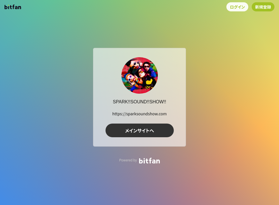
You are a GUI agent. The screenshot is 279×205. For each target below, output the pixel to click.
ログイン (237, 7)
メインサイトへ (139, 130)
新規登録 (263, 7)
